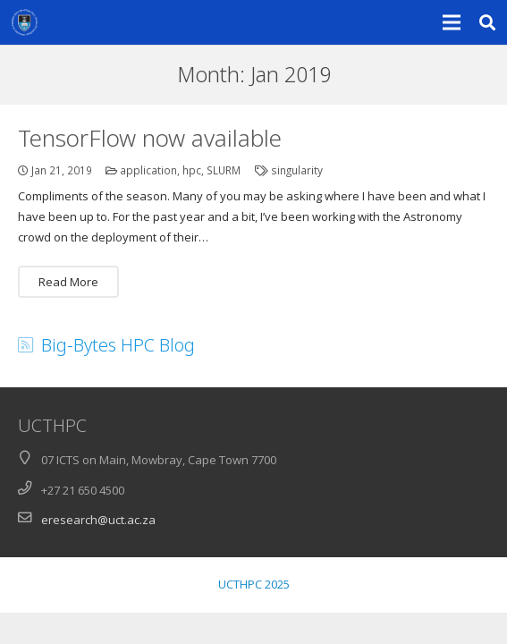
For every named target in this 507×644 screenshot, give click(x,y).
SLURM (224, 170)
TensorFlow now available (150, 138)
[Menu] (452, 22)
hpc (191, 170)
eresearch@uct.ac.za (98, 520)
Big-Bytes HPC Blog (118, 345)
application (148, 170)
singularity (297, 170)
